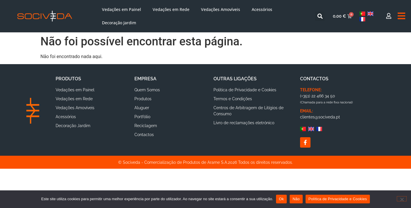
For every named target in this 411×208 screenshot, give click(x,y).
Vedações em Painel (121, 9)
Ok (281, 199)
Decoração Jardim (119, 22)
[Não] (402, 198)
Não (296, 199)
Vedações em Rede (171, 9)
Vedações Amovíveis (220, 9)
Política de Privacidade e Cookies (337, 199)
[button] (320, 16)
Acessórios (262, 9)
